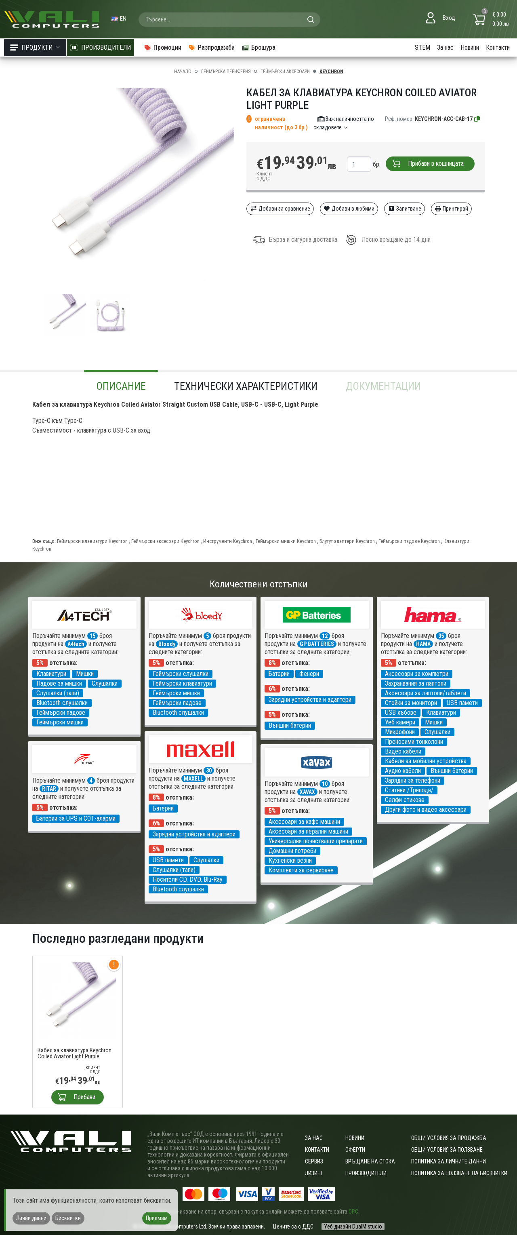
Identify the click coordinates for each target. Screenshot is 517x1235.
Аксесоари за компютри (416, 674)
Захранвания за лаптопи (415, 683)
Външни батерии (290, 725)
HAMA (423, 644)
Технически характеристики (245, 386)
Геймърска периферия (226, 71)
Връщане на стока (370, 1161)
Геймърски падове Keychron (409, 541)
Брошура (258, 47)
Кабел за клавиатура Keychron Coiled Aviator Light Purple (74, 1053)
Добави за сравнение (280, 208)
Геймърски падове (60, 712)
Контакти (498, 47)
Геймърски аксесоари (285, 71)
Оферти (355, 1149)
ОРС (353, 1211)
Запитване (404, 208)
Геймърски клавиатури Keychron (92, 541)
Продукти (35, 47)
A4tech (75, 644)
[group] (133, 189)
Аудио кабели (403, 771)
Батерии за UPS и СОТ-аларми (76, 818)
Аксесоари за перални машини (308, 831)
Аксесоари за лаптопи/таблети (425, 693)
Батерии (279, 674)
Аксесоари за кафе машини (304, 821)
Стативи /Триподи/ (409, 790)
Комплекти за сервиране (301, 870)
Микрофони (400, 732)
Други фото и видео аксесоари (426, 809)
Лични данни (31, 1218)
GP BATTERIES (317, 644)
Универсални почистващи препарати (316, 841)
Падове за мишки (59, 683)
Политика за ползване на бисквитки (459, 1173)
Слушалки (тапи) (57, 693)
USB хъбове (400, 712)
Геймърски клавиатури (182, 683)
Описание (121, 386)
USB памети (462, 703)
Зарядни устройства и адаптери (310, 699)
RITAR (49, 788)
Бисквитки (68, 1218)
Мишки (85, 674)
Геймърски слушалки (180, 674)
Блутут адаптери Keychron (347, 541)
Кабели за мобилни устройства (426, 761)
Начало (182, 71)
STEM (422, 47)
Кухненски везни (290, 860)
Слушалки (105, 683)
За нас (445, 47)
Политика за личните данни (448, 1161)
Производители (366, 1173)
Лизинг (314, 1173)
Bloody (166, 644)
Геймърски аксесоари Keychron (165, 541)
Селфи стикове (405, 800)
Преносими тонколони (414, 741)
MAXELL (193, 778)
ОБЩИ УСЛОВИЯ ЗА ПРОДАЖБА (448, 1138)
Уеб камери (400, 722)
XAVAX (307, 792)
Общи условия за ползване (447, 1149)
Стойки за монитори (411, 703)
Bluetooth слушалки (62, 703)
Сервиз (314, 1161)
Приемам (157, 1218)
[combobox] (229, 19)
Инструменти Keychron (227, 541)
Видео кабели (403, 751)
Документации (383, 386)
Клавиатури (51, 674)
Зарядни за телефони (412, 780)
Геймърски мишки (60, 722)
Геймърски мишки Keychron (286, 541)
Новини (469, 47)
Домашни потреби (292, 851)
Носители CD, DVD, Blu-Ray (188, 879)
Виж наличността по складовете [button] (343, 123)
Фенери (309, 674)
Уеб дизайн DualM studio (353, 1226)
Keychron (331, 71)
